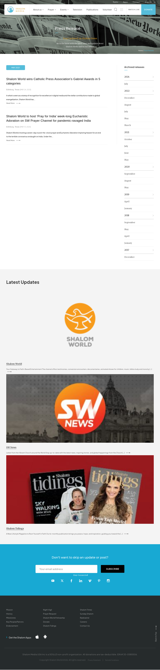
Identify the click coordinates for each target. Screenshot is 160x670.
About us (38, 9)
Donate (148, 9)
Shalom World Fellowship (54, 618)
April (126, 201)
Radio (115, 2)
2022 (127, 90)
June (126, 153)
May (126, 118)
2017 (126, 250)
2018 (126, 215)
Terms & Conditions (112, 660)
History (9, 614)
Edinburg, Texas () (18, 90)
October (128, 139)
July (126, 84)
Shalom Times (86, 610)
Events (64, 9)
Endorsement (12, 626)
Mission (9, 610)
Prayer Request (49, 614)
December (129, 98)
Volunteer (107, 9)
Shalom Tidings (49, 626)
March (127, 125)
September (129, 174)
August (127, 105)
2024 (127, 76)
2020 (127, 166)
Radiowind (84, 618)
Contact (136, 2)
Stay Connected (80, 575)
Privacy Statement (94, 660)
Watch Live (134, 10)
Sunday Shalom (86, 614)
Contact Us (85, 626)
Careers (83, 622)
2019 (126, 194)
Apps (125, 2)
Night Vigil (47, 610)
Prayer (52, 9)
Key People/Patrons (15, 622)
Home (140, 50)
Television (77, 9)
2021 (126, 132)
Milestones (11, 618)
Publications (92, 9)
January (128, 208)
